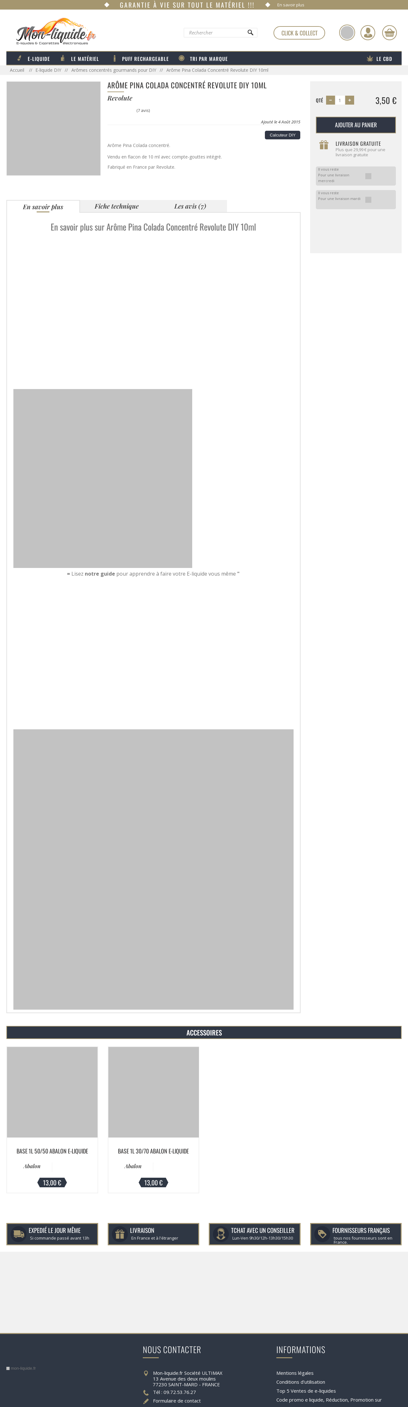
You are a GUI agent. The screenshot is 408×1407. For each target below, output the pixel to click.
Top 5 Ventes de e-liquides (306, 1391)
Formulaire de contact (177, 1400)
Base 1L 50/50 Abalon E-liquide (52, 1151)
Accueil (18, 70)
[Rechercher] (250, 34)
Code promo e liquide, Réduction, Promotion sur (329, 1399)
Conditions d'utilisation (300, 1382)
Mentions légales (295, 1373)
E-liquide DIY (48, 70)
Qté (319, 100)
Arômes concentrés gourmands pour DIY (113, 70)
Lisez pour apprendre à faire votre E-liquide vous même (153, 573)
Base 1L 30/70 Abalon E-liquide (153, 1151)
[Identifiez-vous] (368, 33)
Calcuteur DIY (282, 135)
